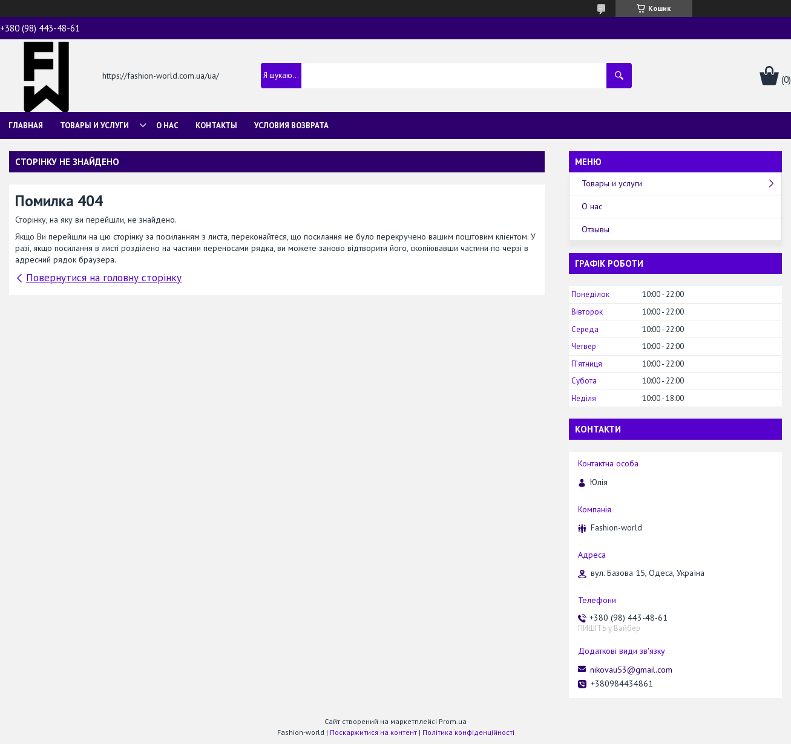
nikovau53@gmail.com (631, 669)
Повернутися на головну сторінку (104, 277)
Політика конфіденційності (468, 732)
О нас (167, 125)
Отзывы (595, 229)
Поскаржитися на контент (373, 732)
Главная (25, 125)
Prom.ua (453, 721)
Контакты (216, 125)
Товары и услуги (94, 125)
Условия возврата (291, 125)
